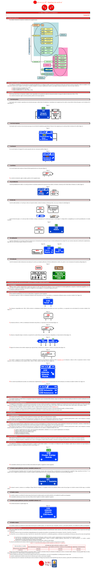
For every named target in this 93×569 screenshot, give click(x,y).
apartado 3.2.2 (60, 359)
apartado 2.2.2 (55, 406)
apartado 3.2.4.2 (45, 381)
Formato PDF (86, 15)
